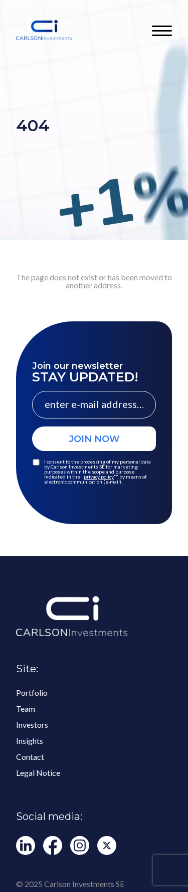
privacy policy (99, 477)
